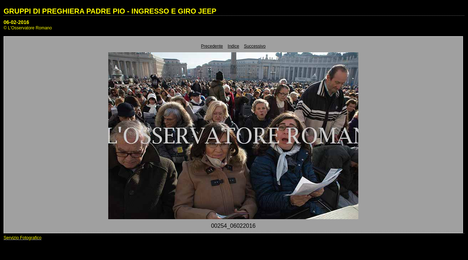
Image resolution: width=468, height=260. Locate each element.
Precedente (212, 46)
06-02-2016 (16, 22)
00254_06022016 (233, 226)
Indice (233, 46)
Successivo (255, 46)
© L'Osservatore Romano (28, 27)
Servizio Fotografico (22, 237)
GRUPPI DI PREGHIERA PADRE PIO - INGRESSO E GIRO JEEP (110, 11)
